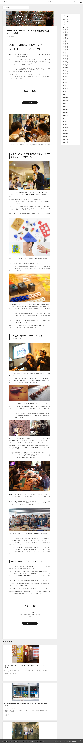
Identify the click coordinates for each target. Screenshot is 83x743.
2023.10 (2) (65, 67)
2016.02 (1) (65, 138)
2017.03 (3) (65, 130)
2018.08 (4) (65, 109)
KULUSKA (30, 374)
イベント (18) (65, 19)
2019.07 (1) (65, 99)
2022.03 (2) (65, 79)
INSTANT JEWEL (30, 195)
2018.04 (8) (65, 115)
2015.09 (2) (65, 139)
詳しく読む (74, 741)
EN (67, 737)
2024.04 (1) (65, 61)
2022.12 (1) (65, 76)
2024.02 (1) (65, 62)
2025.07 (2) (65, 41)
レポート (8, 38)
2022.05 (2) (65, 78)
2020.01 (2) (65, 93)
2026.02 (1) (65, 32)
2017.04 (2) (65, 129)
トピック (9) (65, 22)
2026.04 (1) (65, 29)
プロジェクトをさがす (10, 726)
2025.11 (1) (65, 37)
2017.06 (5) (65, 127)
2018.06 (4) (65, 112)
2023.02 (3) (65, 75)
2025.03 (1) (65, 47)
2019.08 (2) (65, 97)
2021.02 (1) (65, 84)
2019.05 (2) (65, 100)
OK (79, 741)
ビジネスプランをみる (50, 1)
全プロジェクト (9, 737)
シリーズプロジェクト (10, 731)
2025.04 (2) (65, 46)
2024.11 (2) (65, 52)
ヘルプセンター (16, 737)
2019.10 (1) (65, 96)
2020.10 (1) (65, 87)
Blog (7, 723)
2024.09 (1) (65, 55)
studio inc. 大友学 (42, 193)
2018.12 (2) (65, 105)
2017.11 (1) (65, 120)
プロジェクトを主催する (60, 1)
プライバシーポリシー (30, 737)
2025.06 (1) (65, 43)
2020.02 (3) (65, 91)
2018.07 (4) (65, 111)
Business (26, 721)
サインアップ (75, 1)
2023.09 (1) (65, 68)
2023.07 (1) (65, 70)
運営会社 (52, 737)
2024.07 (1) (65, 58)
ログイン (70, 1)
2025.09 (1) (65, 38)
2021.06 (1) (65, 80)
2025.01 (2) (65, 49)
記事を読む (30, 103)
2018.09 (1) (65, 108)
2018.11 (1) (65, 106)
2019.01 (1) (65, 103)
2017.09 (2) (65, 123)
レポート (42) (66, 21)
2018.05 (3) (65, 114)
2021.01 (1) (65, 85)
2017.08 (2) (65, 124)
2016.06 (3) (65, 133)
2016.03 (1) (65, 136)
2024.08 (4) (65, 56)
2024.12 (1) (65, 50)
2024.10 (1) (65, 53)
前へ (7, 711)
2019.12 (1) (65, 94)
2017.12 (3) (65, 118)
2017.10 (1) (65, 121)
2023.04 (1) (65, 71)
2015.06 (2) (65, 141)
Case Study (27, 723)
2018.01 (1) (65, 117)
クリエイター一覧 (9, 729)
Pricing (26, 726)
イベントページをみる (29, 624)
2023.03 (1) (65, 73)
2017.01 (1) (65, 132)
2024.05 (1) (65, 59)
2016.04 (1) (65, 135)
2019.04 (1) (65, 102)
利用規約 (22, 737)
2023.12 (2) (65, 65)
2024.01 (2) (65, 64)
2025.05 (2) (65, 44)
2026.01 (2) (65, 34)
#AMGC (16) (65, 24)
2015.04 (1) (65, 142)
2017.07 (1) (65, 126)
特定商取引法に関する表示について (42, 737)
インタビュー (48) (66, 18)
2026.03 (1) (65, 31)
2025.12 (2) (65, 35)
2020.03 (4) (65, 90)
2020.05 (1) (65, 88)
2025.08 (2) (65, 40)
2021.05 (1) (65, 82)
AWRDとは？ (8, 721)
